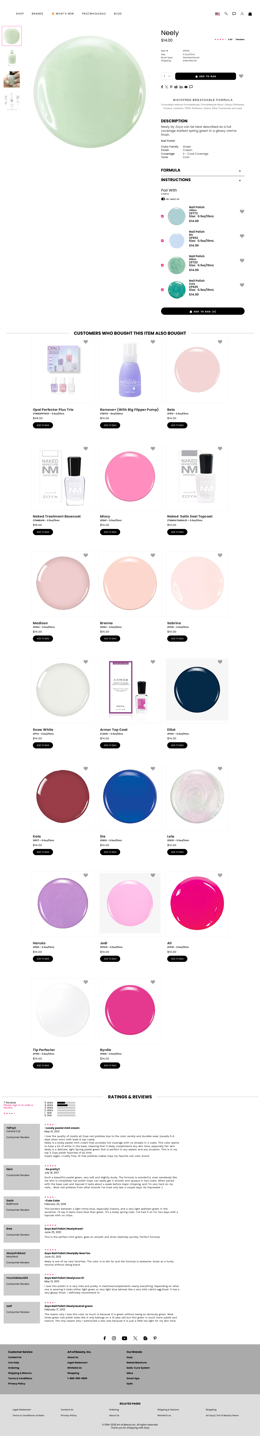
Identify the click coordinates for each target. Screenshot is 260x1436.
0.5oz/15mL (178, 54)
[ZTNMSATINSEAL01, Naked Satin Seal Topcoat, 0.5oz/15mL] (197, 483)
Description (174, 121)
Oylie (130, 1384)
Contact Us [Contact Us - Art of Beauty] (67, 1410)
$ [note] (194, 221)
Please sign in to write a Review (18, 1106)
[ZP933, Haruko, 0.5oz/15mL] (63, 910)
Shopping (73, 1373)
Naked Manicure (137, 1363)
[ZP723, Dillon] (201, 265)
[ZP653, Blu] (201, 240)
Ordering (13, 1368)
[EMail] (186, 86)
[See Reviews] (229, 39)
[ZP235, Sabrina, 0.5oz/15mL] (197, 590)
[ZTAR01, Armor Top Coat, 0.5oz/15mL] (130, 696)
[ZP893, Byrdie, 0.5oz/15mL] (130, 1017)
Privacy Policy (16, 1384)
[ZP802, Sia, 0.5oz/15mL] (130, 803)
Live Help (13, 1363)
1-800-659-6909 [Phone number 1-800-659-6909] (77, 1378)
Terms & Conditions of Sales (28, 1415)
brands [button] (37, 14)
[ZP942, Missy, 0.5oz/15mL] (130, 483)
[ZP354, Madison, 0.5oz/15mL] (63, 590)
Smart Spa (133, 1378)
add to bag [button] (195, 76)
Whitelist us (164, 1415)
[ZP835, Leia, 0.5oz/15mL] (197, 803)
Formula (201, 170)
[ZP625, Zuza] (201, 289)
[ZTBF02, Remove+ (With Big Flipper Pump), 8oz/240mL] (130, 376)
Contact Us (14, 1357)
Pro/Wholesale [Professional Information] (94, 14)
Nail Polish (168, 141)
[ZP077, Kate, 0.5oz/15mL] (63, 803)
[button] (218, 14)
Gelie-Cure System (138, 1368)
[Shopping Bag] (250, 14)
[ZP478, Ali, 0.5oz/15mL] (197, 910)
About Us (72, 1357)
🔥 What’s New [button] (62, 14)
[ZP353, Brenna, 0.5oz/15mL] (130, 590)
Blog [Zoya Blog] (118, 14)
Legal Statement (77, 1363)
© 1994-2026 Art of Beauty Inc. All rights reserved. (130, 1426)
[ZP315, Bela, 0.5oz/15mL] (197, 376)
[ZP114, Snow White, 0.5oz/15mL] (63, 696)
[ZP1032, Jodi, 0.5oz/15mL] (130, 910)
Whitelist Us (74, 1368)
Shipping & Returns (20, 1373)
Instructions (201, 180)
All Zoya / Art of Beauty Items (222, 1415)
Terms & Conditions (20, 1378)
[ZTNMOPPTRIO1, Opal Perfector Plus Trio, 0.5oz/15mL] (63, 376)
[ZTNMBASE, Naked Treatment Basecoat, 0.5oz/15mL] (63, 483)
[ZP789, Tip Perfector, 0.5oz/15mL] (63, 1017)
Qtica (130, 1373)
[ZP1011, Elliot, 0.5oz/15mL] (197, 696)
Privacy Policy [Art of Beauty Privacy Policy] (69, 1415)
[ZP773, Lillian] (201, 216)
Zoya (130, 1357)
